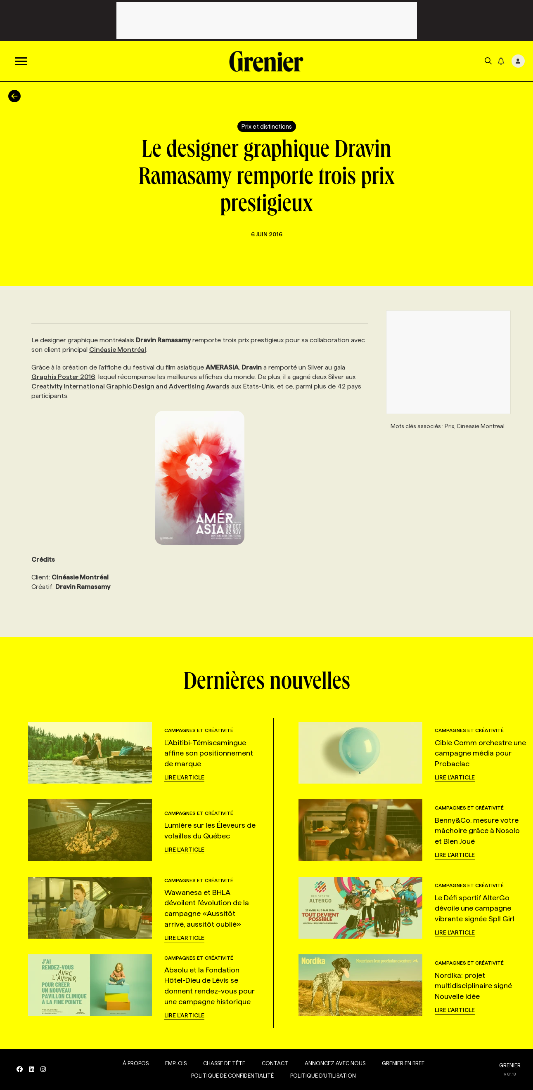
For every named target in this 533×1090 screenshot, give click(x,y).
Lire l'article (184, 777)
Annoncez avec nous (335, 1063)
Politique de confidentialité (232, 1075)
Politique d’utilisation (323, 1075)
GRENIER (510, 1065)
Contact (275, 1063)
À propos (136, 1063)
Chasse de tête (224, 1063)
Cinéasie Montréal (117, 349)
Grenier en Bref (403, 1063)
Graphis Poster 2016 (63, 376)
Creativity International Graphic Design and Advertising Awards (130, 386)
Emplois (176, 1063)
